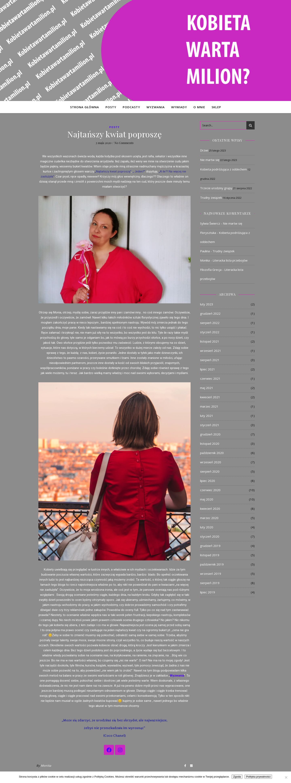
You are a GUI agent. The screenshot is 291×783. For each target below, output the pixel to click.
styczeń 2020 (209, 536)
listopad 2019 (209, 555)
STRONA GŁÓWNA (84, 107)
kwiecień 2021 (210, 397)
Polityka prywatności (258, 776)
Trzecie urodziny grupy (216, 188)
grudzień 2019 (210, 546)
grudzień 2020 (210, 434)
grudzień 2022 (210, 313)
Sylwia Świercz (210, 223)
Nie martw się (209, 160)
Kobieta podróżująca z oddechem (223, 169)
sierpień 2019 (209, 583)
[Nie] (286, 777)
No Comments (123, 143)
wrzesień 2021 (210, 351)
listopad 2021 (209, 341)
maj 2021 (206, 388)
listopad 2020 (209, 443)
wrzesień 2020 (210, 462)
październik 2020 (212, 453)
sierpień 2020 (209, 471)
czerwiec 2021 (210, 378)
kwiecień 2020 (210, 509)
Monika (46, 765)
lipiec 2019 (207, 592)
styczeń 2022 (209, 332)
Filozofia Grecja (210, 270)
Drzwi (204, 150)
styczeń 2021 (209, 425)
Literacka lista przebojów (230, 260)
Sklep (216, 107)
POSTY (110, 107)
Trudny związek (211, 197)
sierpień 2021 (209, 360)
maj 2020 (206, 499)
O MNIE (199, 107)
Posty (114, 127)
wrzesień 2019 (210, 574)
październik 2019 (212, 564)
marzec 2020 (209, 518)
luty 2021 (206, 416)
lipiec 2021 (207, 369)
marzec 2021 (209, 406)
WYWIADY (179, 107)
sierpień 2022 (209, 323)
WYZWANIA (156, 107)
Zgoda (237, 776)
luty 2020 (206, 527)
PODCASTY (131, 107)
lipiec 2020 (207, 481)
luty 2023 (206, 304)
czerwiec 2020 (210, 490)
